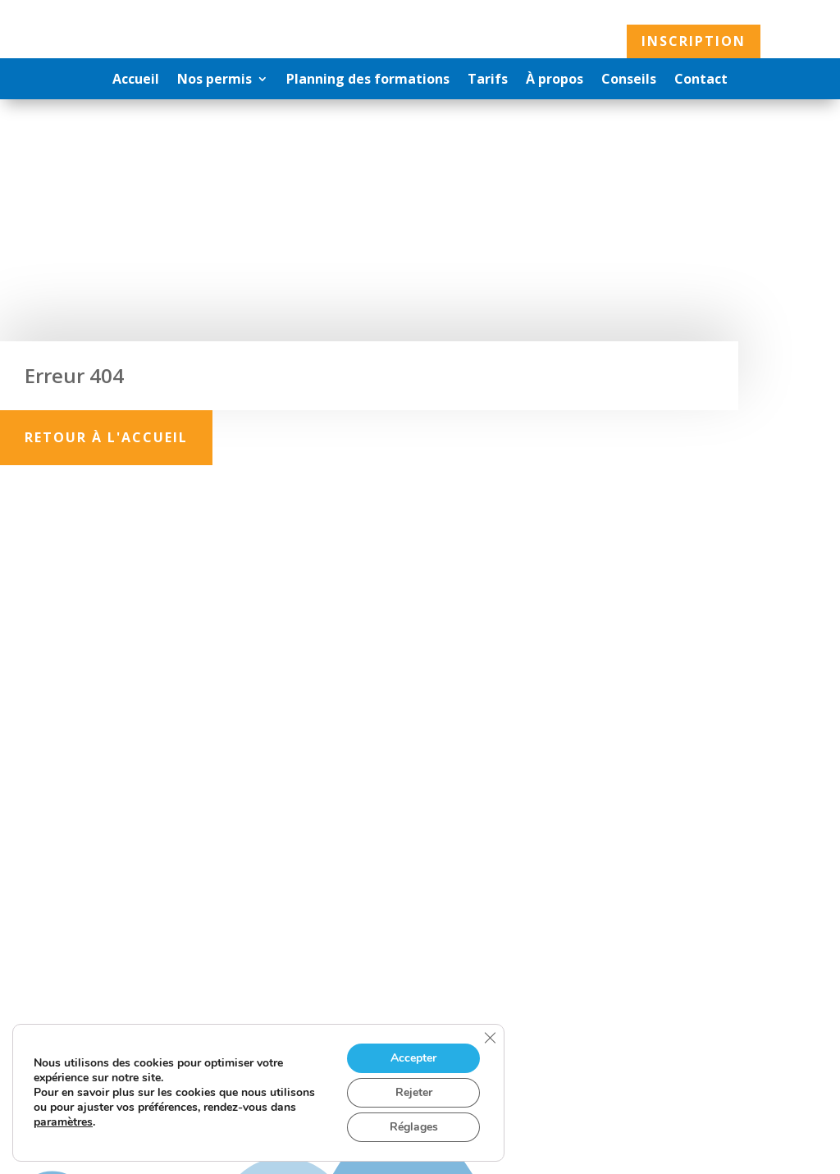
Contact (701, 80)
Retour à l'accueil (106, 437)
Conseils (628, 80)
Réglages (414, 1127)
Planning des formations (368, 80)
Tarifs (488, 80)
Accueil (135, 80)
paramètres (63, 1122)
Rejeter (413, 1092)
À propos (554, 80)
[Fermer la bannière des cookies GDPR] (489, 1038)
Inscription (693, 41)
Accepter (413, 1058)
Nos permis (214, 80)
